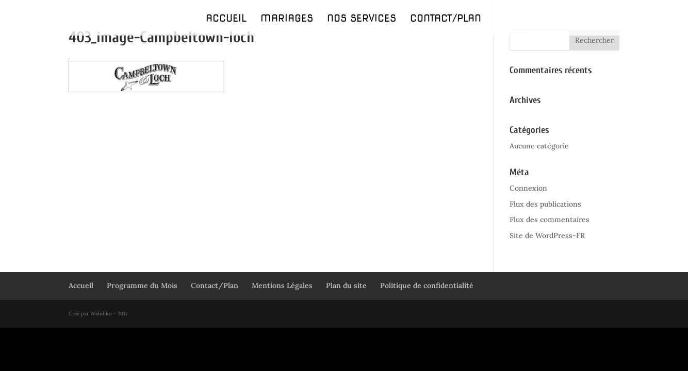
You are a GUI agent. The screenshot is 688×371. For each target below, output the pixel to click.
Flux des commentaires (549, 219)
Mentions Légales (282, 285)
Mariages (286, 19)
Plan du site (346, 285)
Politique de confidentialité (426, 285)
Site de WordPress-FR (547, 235)
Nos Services (361, 19)
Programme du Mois (142, 285)
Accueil (226, 19)
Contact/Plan (445, 19)
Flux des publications (545, 204)
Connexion (528, 188)
